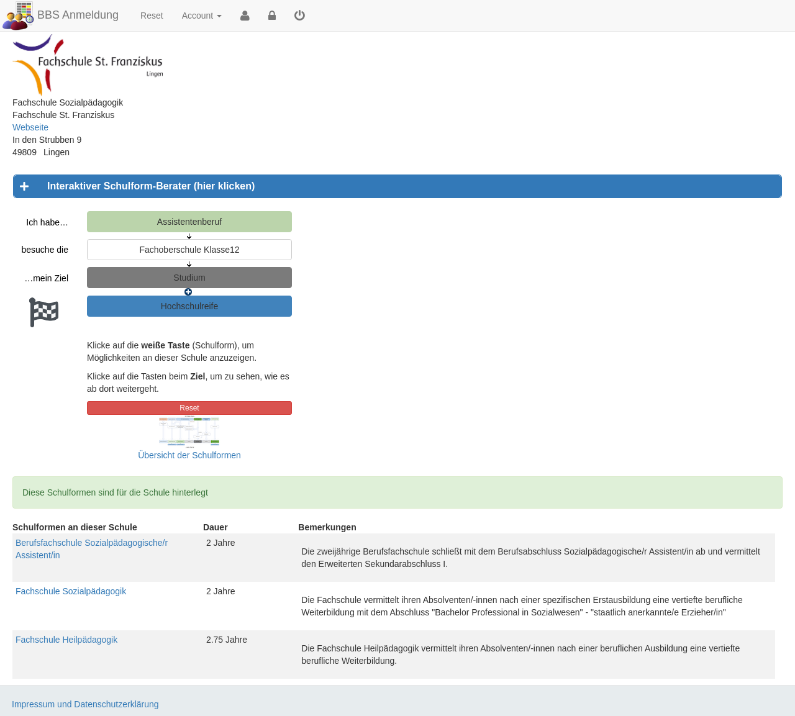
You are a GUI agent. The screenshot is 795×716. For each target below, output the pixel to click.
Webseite (30, 127)
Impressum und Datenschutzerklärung (85, 704)
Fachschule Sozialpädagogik (71, 591)
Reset (151, 15)
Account (202, 15)
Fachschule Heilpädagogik (66, 640)
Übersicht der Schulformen (189, 455)
